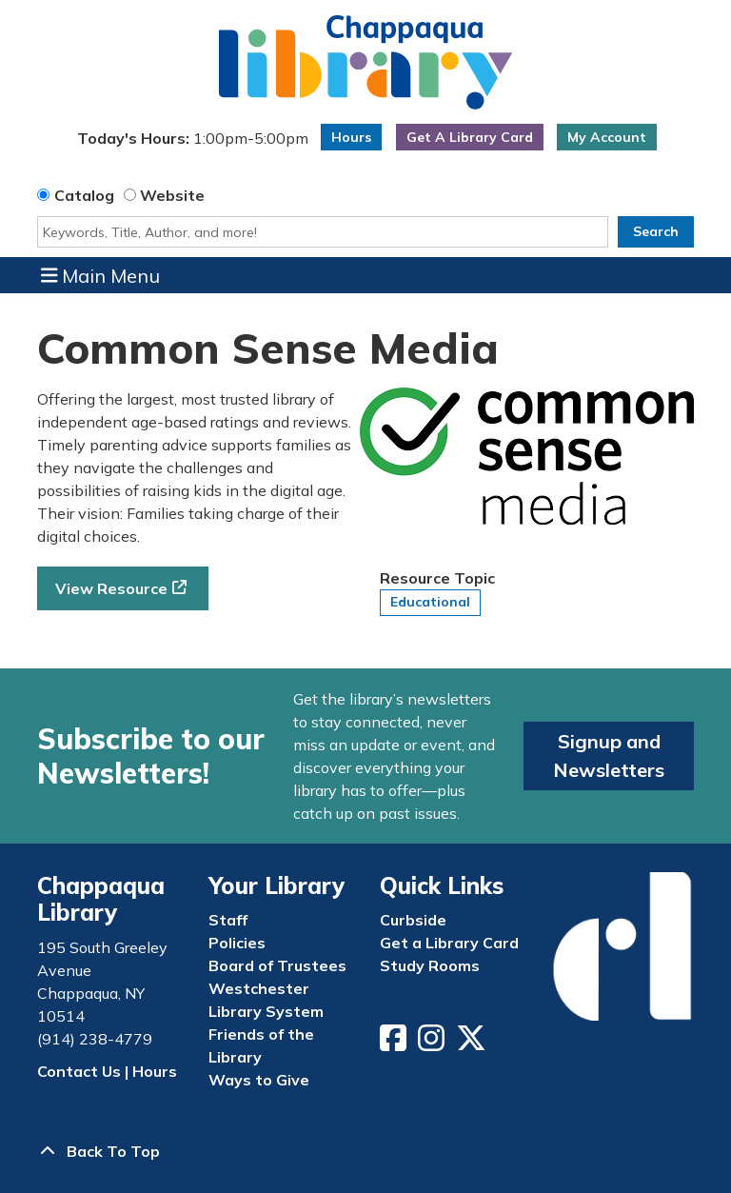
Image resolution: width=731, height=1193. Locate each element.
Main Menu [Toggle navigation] (101, 275)
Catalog (84, 195)
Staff (227, 919)
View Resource (111, 588)
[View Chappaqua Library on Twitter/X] (473, 1043)
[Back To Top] (365, 1151)
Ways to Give (258, 1079)
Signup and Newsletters (608, 755)
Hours (351, 137)
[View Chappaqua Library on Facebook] (395, 1043)
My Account (606, 137)
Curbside (413, 919)
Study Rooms (430, 965)
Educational (430, 601)
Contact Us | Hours (107, 1071)
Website (172, 195)
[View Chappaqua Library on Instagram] (433, 1043)
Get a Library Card (449, 942)
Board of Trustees (277, 965)
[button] (193, 142)
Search (656, 231)
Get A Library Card (469, 137)
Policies (237, 942)
